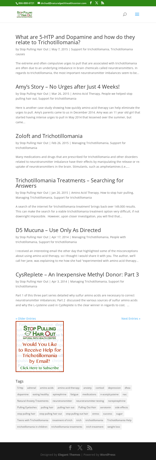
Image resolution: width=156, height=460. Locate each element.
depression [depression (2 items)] (114, 388)
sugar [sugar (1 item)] (119, 413)
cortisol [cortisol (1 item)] (100, 388)
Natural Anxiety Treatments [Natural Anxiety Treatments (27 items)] (33, 401)
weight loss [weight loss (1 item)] (113, 426)
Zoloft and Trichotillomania (49, 136)
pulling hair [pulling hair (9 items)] (47, 407)
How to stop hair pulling (116, 193)
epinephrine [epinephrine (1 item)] (59, 394)
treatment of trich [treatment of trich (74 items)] (62, 420)
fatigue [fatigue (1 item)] (74, 394)
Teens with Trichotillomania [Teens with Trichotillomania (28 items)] (32, 420)
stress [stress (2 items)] (95, 413)
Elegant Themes (69, 455)
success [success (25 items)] (107, 413)
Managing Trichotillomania (90, 143)
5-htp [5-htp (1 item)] (20, 388)
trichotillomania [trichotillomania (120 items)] (94, 420)
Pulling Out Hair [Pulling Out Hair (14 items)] (87, 407)
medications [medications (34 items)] (89, 394)
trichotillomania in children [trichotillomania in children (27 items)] (32, 426)
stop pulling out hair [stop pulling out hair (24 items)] (77, 413)
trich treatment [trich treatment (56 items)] (94, 426)
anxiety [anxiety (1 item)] (87, 388)
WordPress (107, 455)
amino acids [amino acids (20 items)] (47, 388)
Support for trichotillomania (90, 49)
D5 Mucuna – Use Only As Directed (58, 230)
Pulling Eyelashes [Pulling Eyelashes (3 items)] (27, 407)
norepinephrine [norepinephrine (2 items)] (117, 401)
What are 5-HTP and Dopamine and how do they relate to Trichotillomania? (75, 39)
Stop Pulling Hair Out (34, 49)
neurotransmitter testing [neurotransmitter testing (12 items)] (90, 401)
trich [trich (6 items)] (78, 420)
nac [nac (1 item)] (125, 394)
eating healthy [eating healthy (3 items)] (41, 394)
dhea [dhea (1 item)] (127, 388)
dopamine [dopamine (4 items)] (23, 394)
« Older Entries (26, 318)
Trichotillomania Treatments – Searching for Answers (70, 183)
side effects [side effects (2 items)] (121, 407)
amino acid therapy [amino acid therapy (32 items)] (68, 388)
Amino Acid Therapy (86, 94)
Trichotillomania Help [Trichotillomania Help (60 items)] (119, 420)
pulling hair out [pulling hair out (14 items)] (65, 407)
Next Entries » (130, 318)
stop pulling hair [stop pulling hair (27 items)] (26, 413)
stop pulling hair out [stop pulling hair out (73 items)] (50, 413)
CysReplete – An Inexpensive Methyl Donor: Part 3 (77, 274)
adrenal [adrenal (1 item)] (31, 388)
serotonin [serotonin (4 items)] (105, 407)
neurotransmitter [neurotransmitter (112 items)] (62, 401)
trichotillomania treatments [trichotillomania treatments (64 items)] (66, 426)
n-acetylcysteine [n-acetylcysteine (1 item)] (109, 394)
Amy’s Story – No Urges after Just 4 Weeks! (68, 86)
